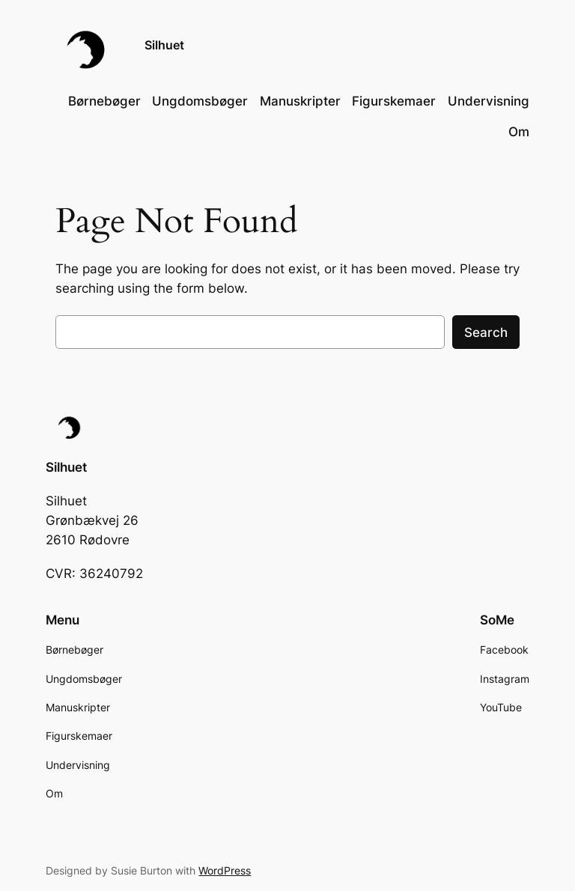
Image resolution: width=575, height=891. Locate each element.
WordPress (224, 870)
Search (486, 332)
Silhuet (164, 44)
